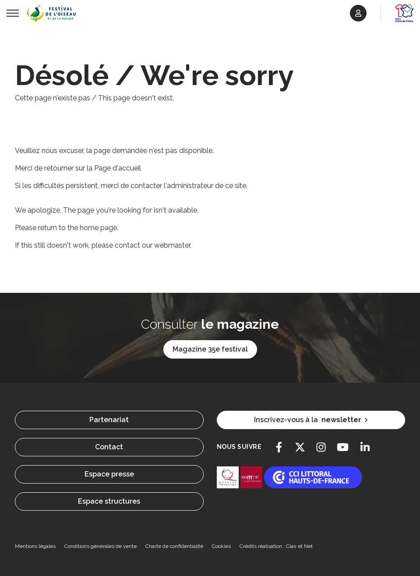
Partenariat (109, 420)
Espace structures (109, 501)
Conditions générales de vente (100, 546)
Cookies (221, 546)
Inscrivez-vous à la (310, 420)
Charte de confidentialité (174, 546)
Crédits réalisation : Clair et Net (276, 546)
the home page (92, 228)
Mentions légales (35, 546)
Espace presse (109, 474)
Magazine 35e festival (210, 349)
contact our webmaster (152, 245)
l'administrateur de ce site (205, 185)
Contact (109, 447)
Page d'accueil (117, 168)
